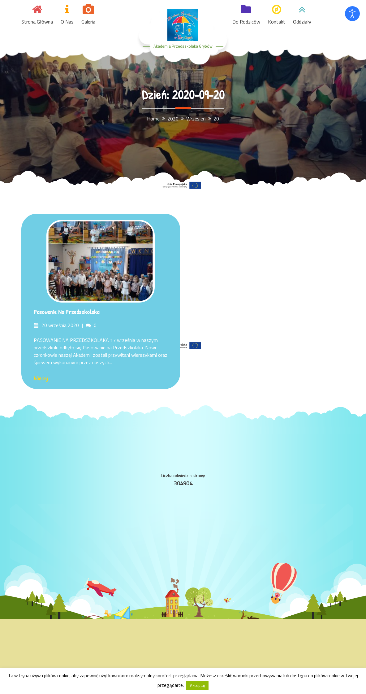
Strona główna (37, 21)
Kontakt (276, 21)
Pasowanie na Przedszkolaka (66, 312)
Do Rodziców (246, 21)
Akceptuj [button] (197, 685)
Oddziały (302, 21)
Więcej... (43, 378)
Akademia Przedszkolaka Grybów (183, 46)
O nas (67, 21)
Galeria (88, 21)
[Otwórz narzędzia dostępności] (352, 13)
